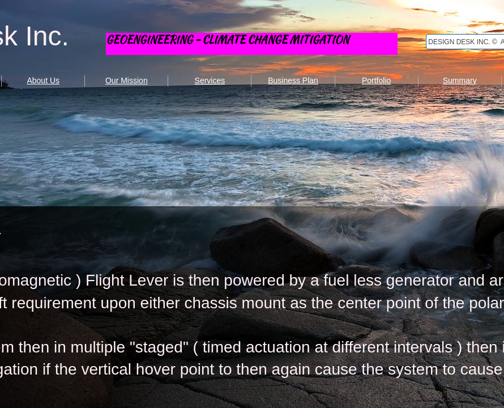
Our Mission (126, 80)
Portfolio (376, 80)
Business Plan (293, 80)
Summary (460, 80)
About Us (43, 80)
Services (210, 80)
